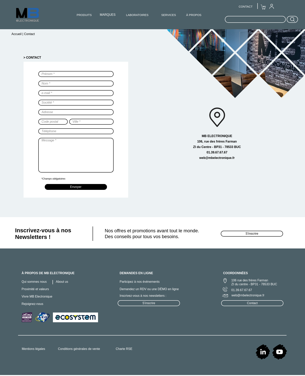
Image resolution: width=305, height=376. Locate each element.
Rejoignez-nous (32, 304)
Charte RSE (124, 348)
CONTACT (245, 6)
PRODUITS (84, 15)
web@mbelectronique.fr (247, 295)
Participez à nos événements (140, 281)
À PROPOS (193, 15)
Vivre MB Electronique (37, 296)
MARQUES (108, 14)
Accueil (16, 34)
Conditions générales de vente (79, 348)
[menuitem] (271, 6)
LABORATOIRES (137, 15)
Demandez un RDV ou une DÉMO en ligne (149, 289)
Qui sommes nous (34, 281)
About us (62, 281)
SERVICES (168, 15)
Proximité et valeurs (35, 289)
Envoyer (76, 186)
